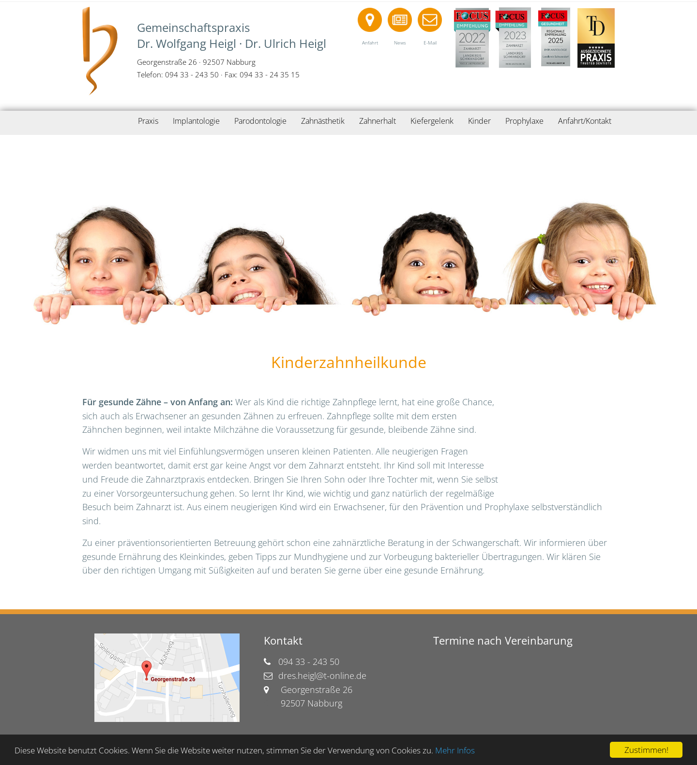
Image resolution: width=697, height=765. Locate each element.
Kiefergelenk (432, 121)
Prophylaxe (524, 121)
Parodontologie (260, 121)
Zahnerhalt (377, 121)
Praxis (148, 121)
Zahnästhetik (323, 121)
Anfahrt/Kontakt (584, 121)
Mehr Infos (455, 750)
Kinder (479, 121)
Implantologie (196, 121)
